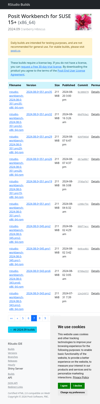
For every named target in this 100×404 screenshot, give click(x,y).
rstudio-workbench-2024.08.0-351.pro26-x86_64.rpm (16, 167)
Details (95, 92)
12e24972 (83, 293)
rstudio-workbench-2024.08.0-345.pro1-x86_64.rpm (16, 256)
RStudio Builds (19, 4)
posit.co (15, 50)
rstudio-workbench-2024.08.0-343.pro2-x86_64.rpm (16, 301)
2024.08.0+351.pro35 (39, 92)
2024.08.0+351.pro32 (39, 114)
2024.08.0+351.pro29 (39, 136)
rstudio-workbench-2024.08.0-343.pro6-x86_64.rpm (16, 278)
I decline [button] (77, 385)
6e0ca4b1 (83, 249)
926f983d (83, 137)
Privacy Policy (81, 377)
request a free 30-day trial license (41, 66)
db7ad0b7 (83, 159)
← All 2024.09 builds (22, 329)
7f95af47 (83, 181)
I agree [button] (64, 385)
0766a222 (83, 271)
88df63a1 (83, 114)
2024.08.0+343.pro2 (38, 293)
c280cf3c (83, 204)
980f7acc (83, 226)
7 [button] (34, 318)
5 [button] (23, 318)
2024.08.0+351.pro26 (39, 159)
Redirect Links (15, 386)
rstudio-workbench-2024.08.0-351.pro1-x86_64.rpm (16, 211)
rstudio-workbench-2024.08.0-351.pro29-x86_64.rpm (16, 144)
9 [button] (45, 318)
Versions (12, 352)
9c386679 (83, 92)
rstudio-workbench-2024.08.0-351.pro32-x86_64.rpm (16, 122)
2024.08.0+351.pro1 (38, 204)
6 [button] (28, 318)
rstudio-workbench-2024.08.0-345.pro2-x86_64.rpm (16, 234)
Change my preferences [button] (73, 392)
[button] (11, 318)
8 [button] (39, 318)
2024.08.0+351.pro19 (39, 181)
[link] (81, 377)
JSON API (13, 383)
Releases (12, 360)
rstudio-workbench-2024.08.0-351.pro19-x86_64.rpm (16, 189)
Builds (11, 349)
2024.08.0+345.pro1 (38, 248)
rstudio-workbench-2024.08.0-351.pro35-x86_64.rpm (16, 99)
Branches (13, 356)
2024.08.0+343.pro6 (38, 271)
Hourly (11, 364)
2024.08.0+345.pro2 (38, 226)
